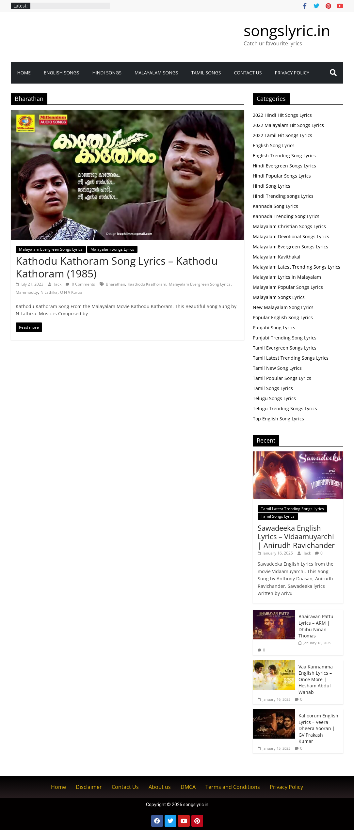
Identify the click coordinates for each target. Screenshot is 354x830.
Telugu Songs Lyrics (274, 398)
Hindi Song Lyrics (271, 186)
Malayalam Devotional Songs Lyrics (291, 236)
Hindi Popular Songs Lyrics (282, 176)
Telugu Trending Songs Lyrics (285, 408)
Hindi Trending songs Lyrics (283, 196)
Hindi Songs (106, 73)
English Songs (61, 73)
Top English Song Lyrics (278, 418)
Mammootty (27, 292)
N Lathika (48, 292)
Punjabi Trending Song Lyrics (284, 338)
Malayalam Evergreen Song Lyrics (200, 284)
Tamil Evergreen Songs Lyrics (284, 348)
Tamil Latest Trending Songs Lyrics (291, 358)
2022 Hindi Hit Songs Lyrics (282, 115)
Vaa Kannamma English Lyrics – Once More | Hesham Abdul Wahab (315, 679)
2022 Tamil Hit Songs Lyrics (282, 135)
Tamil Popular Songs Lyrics (282, 378)
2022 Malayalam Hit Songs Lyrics (288, 125)
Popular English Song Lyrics (283, 317)
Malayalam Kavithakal (276, 257)
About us (160, 787)
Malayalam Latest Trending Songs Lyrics (296, 267)
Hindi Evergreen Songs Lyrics (284, 166)
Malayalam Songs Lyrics (112, 249)
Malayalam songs (156, 73)
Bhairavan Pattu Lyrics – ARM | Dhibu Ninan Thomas (315, 626)
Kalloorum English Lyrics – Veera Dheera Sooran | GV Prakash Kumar (318, 728)
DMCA (188, 787)
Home (24, 73)
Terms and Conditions (232, 787)
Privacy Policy (292, 73)
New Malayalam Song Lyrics (283, 307)
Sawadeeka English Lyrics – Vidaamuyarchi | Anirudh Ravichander (296, 536)
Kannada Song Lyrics (275, 206)
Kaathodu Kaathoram (147, 284)
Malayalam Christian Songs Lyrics (289, 226)
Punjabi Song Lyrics (274, 327)
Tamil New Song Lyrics (277, 368)
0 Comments (80, 284)
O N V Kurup (71, 292)
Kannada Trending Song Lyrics (286, 216)
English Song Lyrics (274, 145)
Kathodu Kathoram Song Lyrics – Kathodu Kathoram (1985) (117, 267)
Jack (58, 284)
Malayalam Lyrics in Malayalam (287, 277)
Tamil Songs (206, 73)
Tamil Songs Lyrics (273, 388)
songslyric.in (287, 30)
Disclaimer (89, 787)
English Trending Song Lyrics (284, 155)
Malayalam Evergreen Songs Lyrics (51, 249)
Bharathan (115, 284)
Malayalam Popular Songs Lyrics (288, 287)
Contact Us (248, 73)
